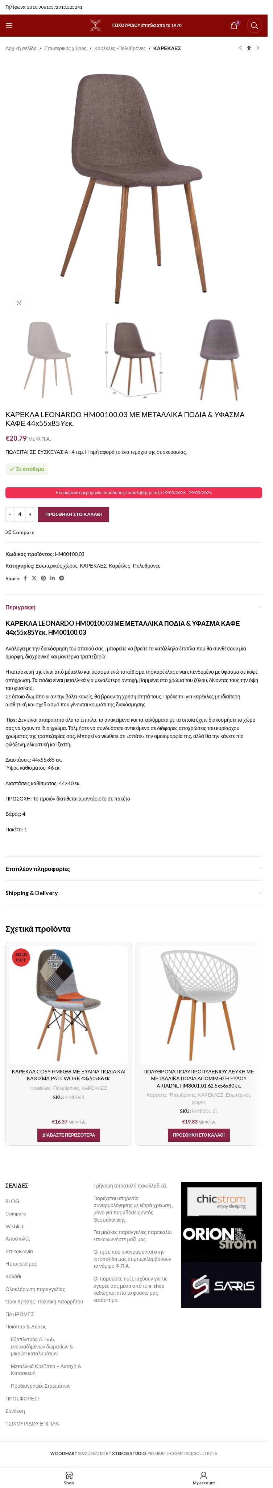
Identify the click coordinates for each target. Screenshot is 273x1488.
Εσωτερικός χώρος (65, 48)
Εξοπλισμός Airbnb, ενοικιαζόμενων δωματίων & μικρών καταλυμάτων (42, 1346)
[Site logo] (95, 25)
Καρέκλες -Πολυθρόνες (120, 48)
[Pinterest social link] (43, 579)
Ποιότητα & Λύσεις (25, 1326)
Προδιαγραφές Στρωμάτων (41, 1386)
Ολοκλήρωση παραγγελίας (35, 1289)
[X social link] (34, 579)
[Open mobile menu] (9, 25)
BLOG (12, 1201)
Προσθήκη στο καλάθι (73, 514)
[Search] (254, 25)
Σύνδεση (15, 1411)
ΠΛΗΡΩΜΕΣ (19, 1314)
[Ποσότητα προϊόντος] (20, 514)
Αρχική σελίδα (21, 48)
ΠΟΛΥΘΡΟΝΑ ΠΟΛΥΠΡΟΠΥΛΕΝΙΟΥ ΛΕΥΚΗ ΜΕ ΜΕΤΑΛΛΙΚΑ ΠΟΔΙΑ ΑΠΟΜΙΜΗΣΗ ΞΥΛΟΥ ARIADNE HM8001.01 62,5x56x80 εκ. (199, 1078)
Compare (15, 1213)
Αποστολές (17, 1238)
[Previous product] (240, 48)
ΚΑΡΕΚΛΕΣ (167, 48)
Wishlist (14, 1226)
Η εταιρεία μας (21, 1264)
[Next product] (257, 48)
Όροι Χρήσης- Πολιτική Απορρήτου (44, 1301)
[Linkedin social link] (52, 579)
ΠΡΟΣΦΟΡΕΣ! (22, 1398)
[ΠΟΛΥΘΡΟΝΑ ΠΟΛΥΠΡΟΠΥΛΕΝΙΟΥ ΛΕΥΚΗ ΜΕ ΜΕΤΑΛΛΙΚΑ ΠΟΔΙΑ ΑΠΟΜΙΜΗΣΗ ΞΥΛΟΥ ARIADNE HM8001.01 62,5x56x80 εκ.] (199, 1005)
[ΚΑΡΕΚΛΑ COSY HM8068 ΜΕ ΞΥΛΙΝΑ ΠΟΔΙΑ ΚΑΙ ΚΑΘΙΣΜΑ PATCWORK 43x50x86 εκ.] (68, 1005)
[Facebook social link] (25, 579)
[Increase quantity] (29, 514)
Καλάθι (13, 1276)
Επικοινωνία (19, 1251)
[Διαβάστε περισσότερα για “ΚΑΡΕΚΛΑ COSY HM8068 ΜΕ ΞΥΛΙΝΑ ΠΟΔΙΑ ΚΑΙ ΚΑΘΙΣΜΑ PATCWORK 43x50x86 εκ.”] (68, 1135)
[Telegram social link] (61, 579)
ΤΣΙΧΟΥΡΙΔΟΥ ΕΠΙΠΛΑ (32, 1423)
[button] (199, 1135)
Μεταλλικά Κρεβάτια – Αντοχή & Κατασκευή (46, 1369)
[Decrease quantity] (10, 514)
